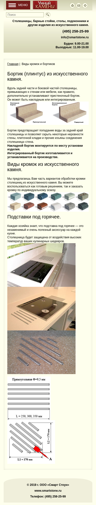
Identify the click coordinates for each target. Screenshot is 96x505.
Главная (13, 64)
